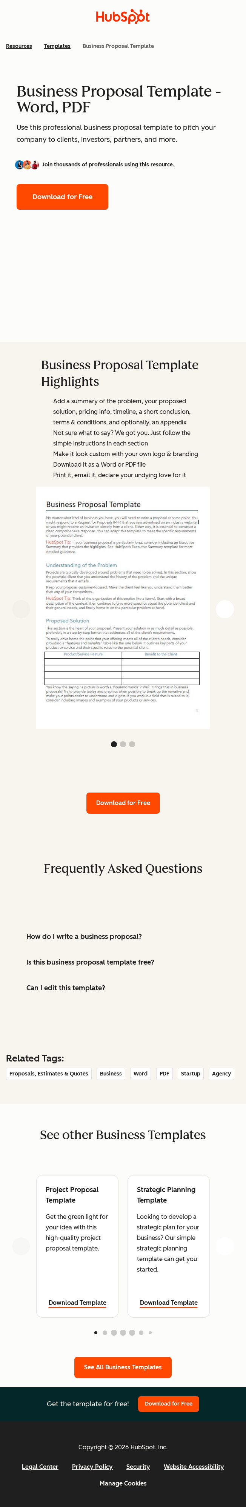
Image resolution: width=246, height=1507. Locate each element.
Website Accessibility (194, 1466)
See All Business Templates (123, 1367)
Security (138, 1466)
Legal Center (40, 1466)
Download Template (77, 1302)
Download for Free (62, 197)
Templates (57, 46)
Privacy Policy (92, 1466)
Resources (19, 46)
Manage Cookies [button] (123, 1483)
